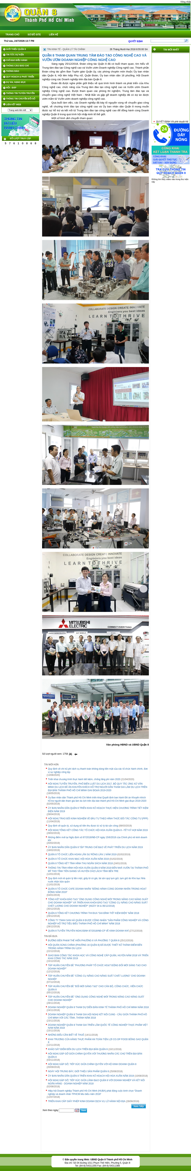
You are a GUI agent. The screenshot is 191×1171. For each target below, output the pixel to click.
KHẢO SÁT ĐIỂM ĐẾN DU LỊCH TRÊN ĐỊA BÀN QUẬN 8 (78, 1049)
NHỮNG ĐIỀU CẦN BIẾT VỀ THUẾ (66, 1035)
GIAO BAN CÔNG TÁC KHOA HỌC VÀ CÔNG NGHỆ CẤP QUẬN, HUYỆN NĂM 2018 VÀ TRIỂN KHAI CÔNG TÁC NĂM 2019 (98, 957)
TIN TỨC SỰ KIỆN (15, 54)
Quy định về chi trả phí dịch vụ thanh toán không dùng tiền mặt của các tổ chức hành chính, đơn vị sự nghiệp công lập (98, 770)
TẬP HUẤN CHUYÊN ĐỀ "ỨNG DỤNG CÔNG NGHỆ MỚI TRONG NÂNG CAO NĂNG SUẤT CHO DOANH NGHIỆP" (96, 998)
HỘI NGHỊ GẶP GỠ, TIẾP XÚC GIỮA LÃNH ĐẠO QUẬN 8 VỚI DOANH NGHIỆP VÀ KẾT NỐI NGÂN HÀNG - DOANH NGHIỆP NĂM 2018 (96, 1082)
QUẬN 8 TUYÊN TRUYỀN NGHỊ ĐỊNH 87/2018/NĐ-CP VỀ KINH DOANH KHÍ (88, 930)
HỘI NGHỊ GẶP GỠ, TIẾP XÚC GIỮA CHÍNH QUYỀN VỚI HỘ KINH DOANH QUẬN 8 (92, 1064)
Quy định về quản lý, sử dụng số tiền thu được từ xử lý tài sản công (83, 825)
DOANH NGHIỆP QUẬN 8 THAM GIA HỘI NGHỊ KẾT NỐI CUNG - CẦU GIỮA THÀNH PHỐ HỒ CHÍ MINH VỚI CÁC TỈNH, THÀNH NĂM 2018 (97, 1016)
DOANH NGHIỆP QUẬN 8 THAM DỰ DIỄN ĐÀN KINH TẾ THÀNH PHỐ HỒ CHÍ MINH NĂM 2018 (98, 1007)
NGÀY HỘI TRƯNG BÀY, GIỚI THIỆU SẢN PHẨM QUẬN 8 (78, 1071)
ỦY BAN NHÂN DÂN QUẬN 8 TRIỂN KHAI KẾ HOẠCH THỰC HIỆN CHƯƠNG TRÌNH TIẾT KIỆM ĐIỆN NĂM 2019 (98, 810)
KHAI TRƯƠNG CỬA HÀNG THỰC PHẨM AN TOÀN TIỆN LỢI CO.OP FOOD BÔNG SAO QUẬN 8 (98, 1041)
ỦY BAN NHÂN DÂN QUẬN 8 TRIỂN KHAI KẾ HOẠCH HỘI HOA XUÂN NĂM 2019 (91, 1075)
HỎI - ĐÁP (11, 87)
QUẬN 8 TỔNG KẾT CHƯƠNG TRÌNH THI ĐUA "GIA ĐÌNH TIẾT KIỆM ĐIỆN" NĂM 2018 (93, 913)
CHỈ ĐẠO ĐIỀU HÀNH (16, 60)
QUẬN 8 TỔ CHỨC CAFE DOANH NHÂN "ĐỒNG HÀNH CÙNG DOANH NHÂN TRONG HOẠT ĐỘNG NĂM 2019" (97, 890)
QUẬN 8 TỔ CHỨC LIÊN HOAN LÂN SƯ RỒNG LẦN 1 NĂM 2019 (82, 854)
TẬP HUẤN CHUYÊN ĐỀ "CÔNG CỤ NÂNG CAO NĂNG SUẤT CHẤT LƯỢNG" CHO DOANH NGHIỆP (96, 977)
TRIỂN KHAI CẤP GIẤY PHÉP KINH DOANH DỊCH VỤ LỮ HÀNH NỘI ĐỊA (86, 1101)
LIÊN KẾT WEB (13, 104)
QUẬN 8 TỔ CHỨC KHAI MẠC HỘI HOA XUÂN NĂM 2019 (78, 859)
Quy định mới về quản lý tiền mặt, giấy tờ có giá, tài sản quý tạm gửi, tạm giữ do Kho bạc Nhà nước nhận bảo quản (96, 880)
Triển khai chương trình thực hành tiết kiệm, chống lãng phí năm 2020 (84, 779)
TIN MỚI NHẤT (171, 49)
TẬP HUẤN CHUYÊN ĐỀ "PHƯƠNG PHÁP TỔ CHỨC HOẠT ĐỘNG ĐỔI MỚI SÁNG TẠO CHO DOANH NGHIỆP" (97, 967)
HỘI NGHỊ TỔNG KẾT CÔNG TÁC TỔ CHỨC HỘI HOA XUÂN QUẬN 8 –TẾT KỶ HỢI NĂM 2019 (98, 830)
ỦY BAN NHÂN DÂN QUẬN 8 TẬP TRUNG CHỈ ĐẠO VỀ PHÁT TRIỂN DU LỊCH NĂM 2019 (95, 847)
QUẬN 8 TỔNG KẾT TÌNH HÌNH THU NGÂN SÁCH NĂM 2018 (80, 863)
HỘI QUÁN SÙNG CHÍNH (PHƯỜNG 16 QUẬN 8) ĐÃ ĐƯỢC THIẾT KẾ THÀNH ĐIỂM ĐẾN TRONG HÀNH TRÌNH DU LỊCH (95, 947)
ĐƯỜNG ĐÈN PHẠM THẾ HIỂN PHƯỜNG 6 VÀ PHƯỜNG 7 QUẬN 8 (83, 940)
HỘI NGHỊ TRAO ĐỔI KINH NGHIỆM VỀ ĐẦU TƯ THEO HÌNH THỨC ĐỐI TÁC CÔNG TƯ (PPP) (98, 818)
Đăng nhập (186, 1)
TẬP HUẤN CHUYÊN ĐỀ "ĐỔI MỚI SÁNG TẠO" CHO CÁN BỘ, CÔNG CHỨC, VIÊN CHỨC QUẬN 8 (95, 988)
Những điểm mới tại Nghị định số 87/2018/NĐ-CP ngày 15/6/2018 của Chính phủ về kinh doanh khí (97, 839)
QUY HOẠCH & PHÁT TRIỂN (20, 77)
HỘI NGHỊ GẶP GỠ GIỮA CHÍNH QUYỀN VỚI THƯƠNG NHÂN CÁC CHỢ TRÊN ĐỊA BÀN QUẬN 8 (95, 1055)
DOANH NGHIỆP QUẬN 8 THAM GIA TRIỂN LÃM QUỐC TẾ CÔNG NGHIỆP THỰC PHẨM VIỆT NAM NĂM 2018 (98, 1026)
